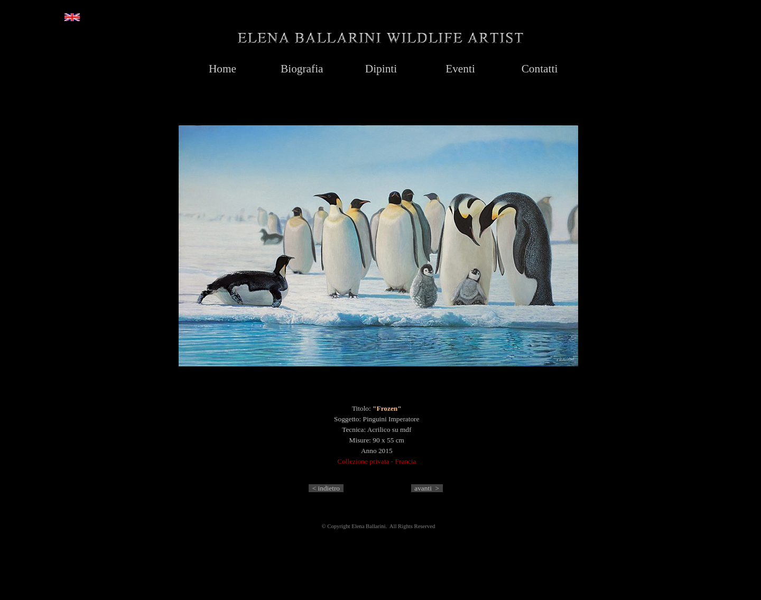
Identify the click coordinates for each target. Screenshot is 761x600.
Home (222, 68)
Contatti (540, 68)
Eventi (460, 68)
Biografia (302, 68)
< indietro (326, 488)
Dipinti (381, 68)
